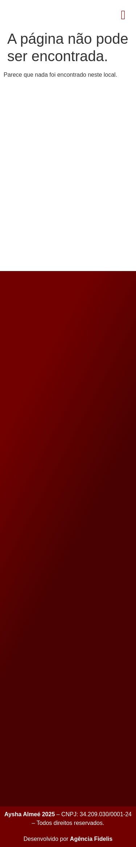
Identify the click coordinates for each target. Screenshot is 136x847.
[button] (123, 15)
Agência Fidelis (91, 839)
